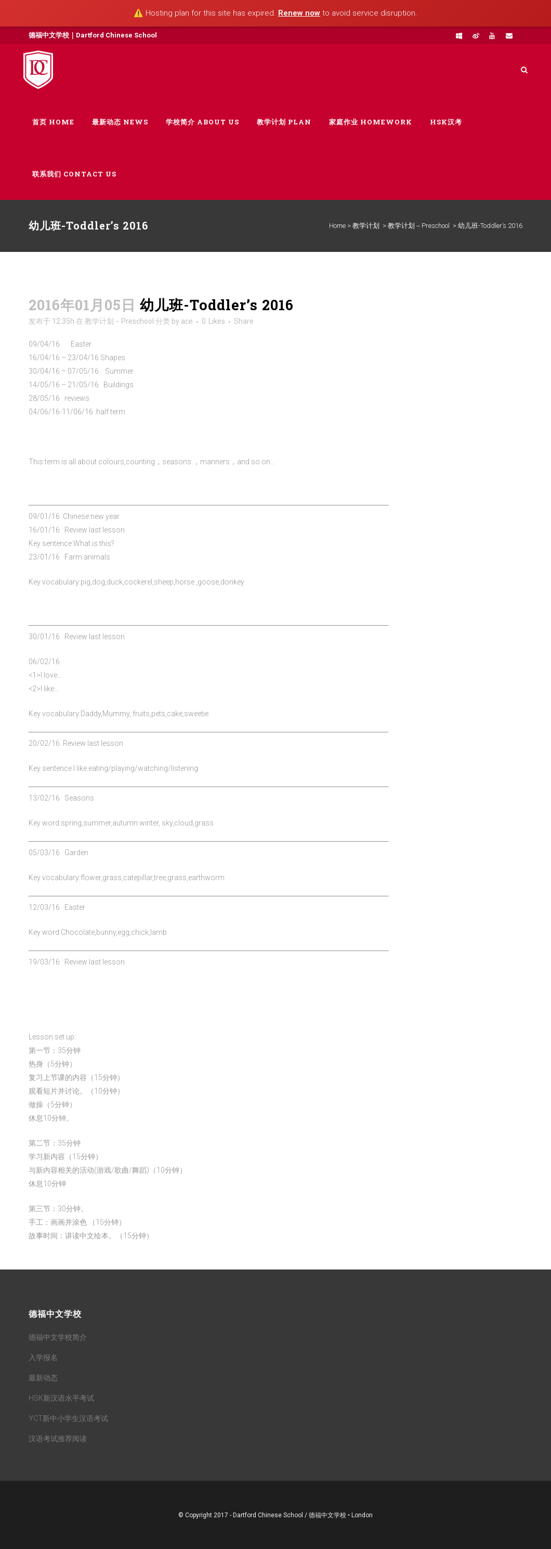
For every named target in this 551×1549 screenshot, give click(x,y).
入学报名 (43, 1357)
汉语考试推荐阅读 (58, 1438)
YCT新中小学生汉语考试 (68, 1418)
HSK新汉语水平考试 (61, 1398)
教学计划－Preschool (419, 226)
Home (337, 226)
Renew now (299, 13)
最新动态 (43, 1378)
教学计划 (365, 226)
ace (187, 321)
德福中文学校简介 (58, 1337)
